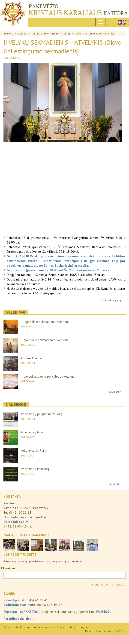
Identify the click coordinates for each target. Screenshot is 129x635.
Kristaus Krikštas (31, 358)
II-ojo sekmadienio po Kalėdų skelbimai (48, 376)
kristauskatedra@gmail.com (29, 517)
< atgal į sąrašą (111, 300)
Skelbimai (22, 33)
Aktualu (9, 33)
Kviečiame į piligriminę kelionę (41, 414)
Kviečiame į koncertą (35, 469)
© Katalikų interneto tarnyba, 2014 (104, 631)
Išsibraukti (118, 584)
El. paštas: (8, 568)
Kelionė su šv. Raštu (34, 450)
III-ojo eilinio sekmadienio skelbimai (45, 322)
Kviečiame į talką (32, 432)
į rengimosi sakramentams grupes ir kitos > (57, 612)
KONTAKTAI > (13, 496)
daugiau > (114, 391)
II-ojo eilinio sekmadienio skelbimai (45, 340)
